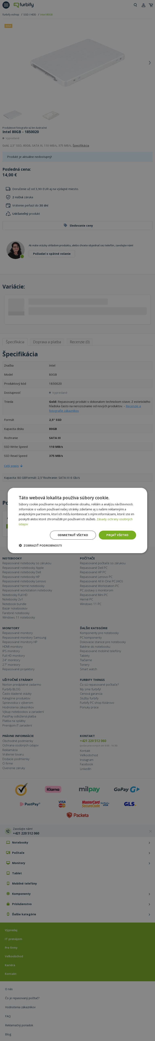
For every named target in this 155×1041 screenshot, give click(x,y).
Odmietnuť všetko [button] (73, 535)
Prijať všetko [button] (117, 535)
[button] (40, 545)
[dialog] (77, 520)
